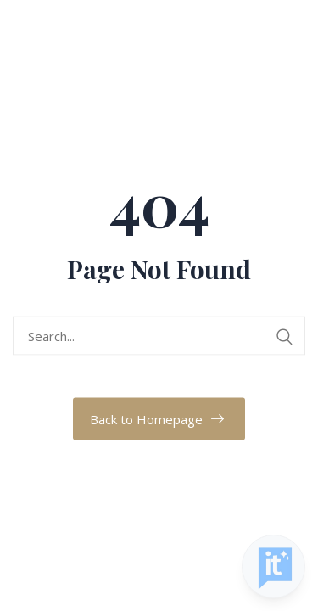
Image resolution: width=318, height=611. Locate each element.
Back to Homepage (146, 419)
